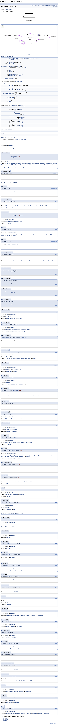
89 (7, 557)
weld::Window (33, 58)
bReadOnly (19, 75)
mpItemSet (21, 116)
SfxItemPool (19, 66)
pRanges (20, 112)
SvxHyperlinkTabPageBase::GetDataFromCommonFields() (15, 384)
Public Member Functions (34, 5)
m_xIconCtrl (21, 120)
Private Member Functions (40, 5)
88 (7, 161)
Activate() (7, 318)
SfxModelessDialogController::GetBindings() (8, 164)
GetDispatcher (11, 78)
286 (7, 354)
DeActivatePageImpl (12, 96)
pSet (20, 108)
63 (6, 145)
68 (7, 613)
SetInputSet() (9, 167)
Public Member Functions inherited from (13, 79)
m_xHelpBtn (21, 125)
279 (7, 467)
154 (7, 176)
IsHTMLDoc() (8, 637)
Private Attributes (47, 5)
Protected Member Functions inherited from (13, 139)
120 (7, 427)
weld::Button (19, 89)
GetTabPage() (49, 234)
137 (7, 327)
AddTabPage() (7, 163)
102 (7, 367)
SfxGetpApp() (13, 167)
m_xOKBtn (21, 121)
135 (7, 203)
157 (7, 258)
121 (7, 314)
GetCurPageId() (31, 234)
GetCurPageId (11, 63)
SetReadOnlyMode (12, 75)
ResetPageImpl (11, 97)
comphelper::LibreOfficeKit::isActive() (44, 164)
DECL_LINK (11, 85)
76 (7, 678)
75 (7, 689)
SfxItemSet (16, 108)
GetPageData (11, 86)
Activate (10, 98)
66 (7, 522)
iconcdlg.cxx (12, 203)
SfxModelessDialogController (20, 79)
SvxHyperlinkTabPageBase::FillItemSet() (21, 234)
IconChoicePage (5, 93)
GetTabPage (11, 93)
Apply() (11, 318)
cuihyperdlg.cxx (12, 161)
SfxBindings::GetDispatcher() (26, 329)
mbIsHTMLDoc (21, 118)
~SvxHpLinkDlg (11, 59)
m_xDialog (12, 205)
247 (7, 440)
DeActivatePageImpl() (9, 345)
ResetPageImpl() (28, 358)
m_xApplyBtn (21, 122)
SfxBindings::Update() (23, 167)
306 (7, 505)
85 (7, 568)
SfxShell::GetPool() (19, 164)
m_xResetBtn (21, 126)
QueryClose (11, 71)
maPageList (21, 105)
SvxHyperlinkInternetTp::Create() (37, 163)
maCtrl (20, 113)
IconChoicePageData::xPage (16, 369)
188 (7, 232)
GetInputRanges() (27, 260)
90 (7, 589)
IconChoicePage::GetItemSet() (35, 260)
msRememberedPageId (10, 130)
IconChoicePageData (4, 86)
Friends (56, 5)
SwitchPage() (15, 429)
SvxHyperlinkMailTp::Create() (48, 163)
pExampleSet (21, 110)
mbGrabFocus (21, 117)
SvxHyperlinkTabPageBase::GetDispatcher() (17, 331)
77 (7, 700)
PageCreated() (16, 221)
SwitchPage (11, 88)
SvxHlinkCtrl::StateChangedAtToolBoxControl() (14, 458)
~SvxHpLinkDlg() (9, 604)
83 (7, 635)
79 (7, 602)
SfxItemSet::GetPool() (26, 164)
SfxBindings (16, 58)
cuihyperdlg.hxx (8, 9)
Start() (17, 167)
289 (7, 393)
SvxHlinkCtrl (16, 113)
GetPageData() (7, 205)
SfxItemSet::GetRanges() (34, 164)
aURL (6, 455)
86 (7, 579)
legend (29, 22)
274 (7, 492)
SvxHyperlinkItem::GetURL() (5, 235)
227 (7, 453)
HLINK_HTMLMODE (52, 455)
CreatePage (14, 215)
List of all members (55, 6)
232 (7, 342)
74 (7, 711)
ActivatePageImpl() (9, 358)
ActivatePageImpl (12, 94)
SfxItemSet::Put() (9, 456)
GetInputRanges (12, 66)
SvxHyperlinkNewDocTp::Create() (15, 163)
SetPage (10, 74)
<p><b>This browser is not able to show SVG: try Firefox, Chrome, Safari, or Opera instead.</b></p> (29, 17)
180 (7, 246)
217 (7, 416)
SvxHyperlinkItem (15, 74)
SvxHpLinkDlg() (8, 223)
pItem (22, 74)
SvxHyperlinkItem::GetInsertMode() (18, 455)
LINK (51, 164)
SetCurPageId (11, 62)
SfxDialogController (18, 81)
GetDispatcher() (36, 234)
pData (38, 205)
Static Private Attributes (52, 5)
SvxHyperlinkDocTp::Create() (26, 163)
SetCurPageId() (3, 167)
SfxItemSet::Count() (8, 260)
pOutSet (20, 109)
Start (10, 70)
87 (7, 535)
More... (26, 67)
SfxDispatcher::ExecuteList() (9, 234)
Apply (10, 101)
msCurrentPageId (22, 106)
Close (10, 100)
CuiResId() (55, 163)
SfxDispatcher (6, 78)
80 (7, 646)
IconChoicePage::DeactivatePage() (17, 260)
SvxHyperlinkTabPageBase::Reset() (18, 456)
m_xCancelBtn (21, 124)
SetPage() (14, 318)
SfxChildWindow (25, 58)
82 (7, 624)
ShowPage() (8, 207)
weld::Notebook (15, 120)
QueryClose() (33, 615)
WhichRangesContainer (5, 66)
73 (7, 219)
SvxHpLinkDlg (11, 58)
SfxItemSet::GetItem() (43, 234)
